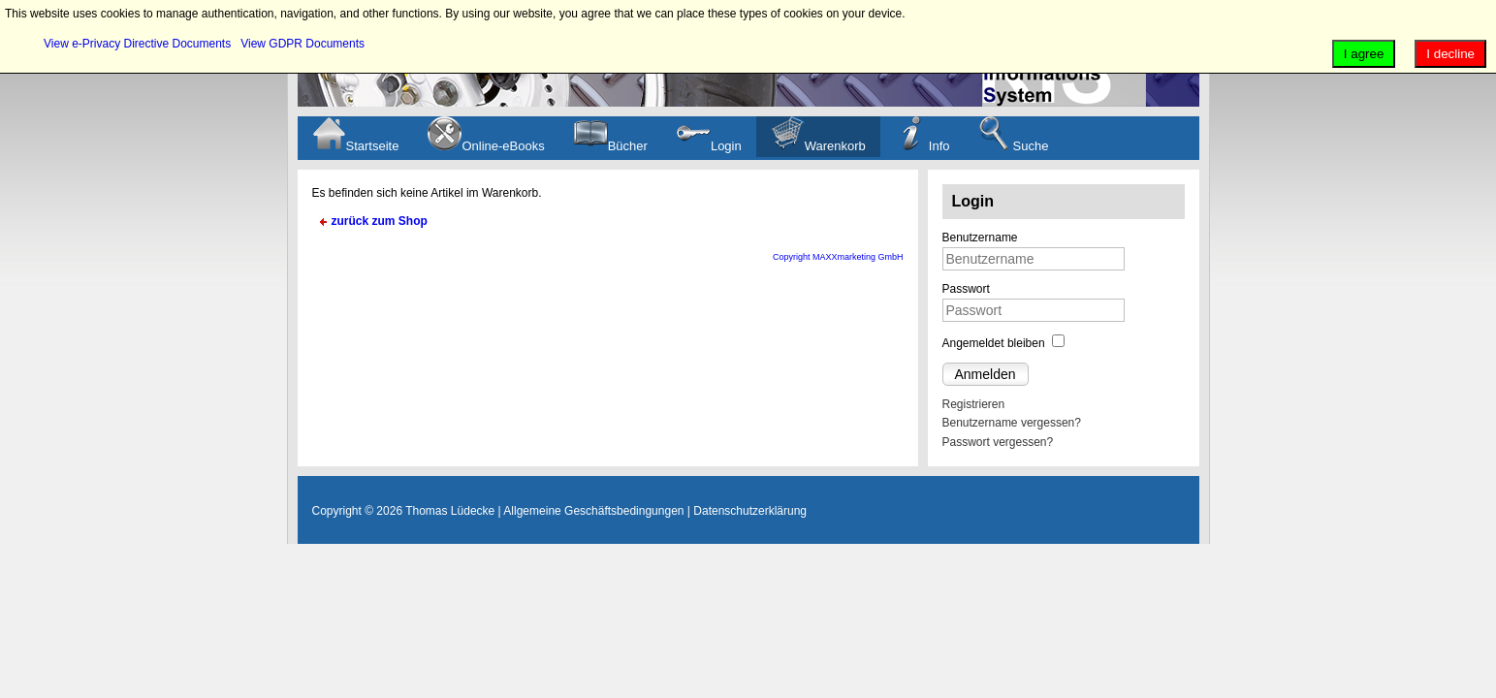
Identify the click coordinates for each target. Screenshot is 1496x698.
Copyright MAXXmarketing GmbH (838, 257)
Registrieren (973, 404)
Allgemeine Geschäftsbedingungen (593, 511)
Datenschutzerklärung (750, 511)
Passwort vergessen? (998, 442)
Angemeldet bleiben (993, 343)
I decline (1450, 54)
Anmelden (985, 374)
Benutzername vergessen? (1011, 422)
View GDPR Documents (302, 43)
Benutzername (980, 237)
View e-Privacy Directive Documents (137, 43)
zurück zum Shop (380, 221)
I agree (1364, 54)
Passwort (966, 289)
